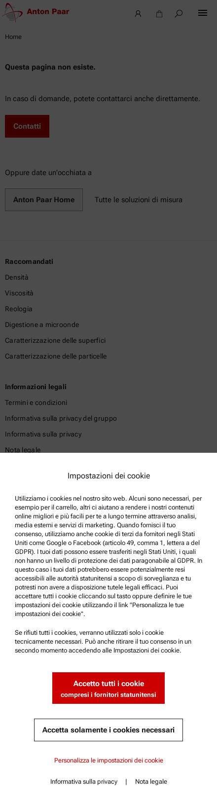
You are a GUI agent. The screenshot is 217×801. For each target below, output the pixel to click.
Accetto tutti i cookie (108, 689)
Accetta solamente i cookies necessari (108, 730)
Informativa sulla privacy (83, 781)
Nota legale (151, 781)
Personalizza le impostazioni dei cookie (108, 760)
